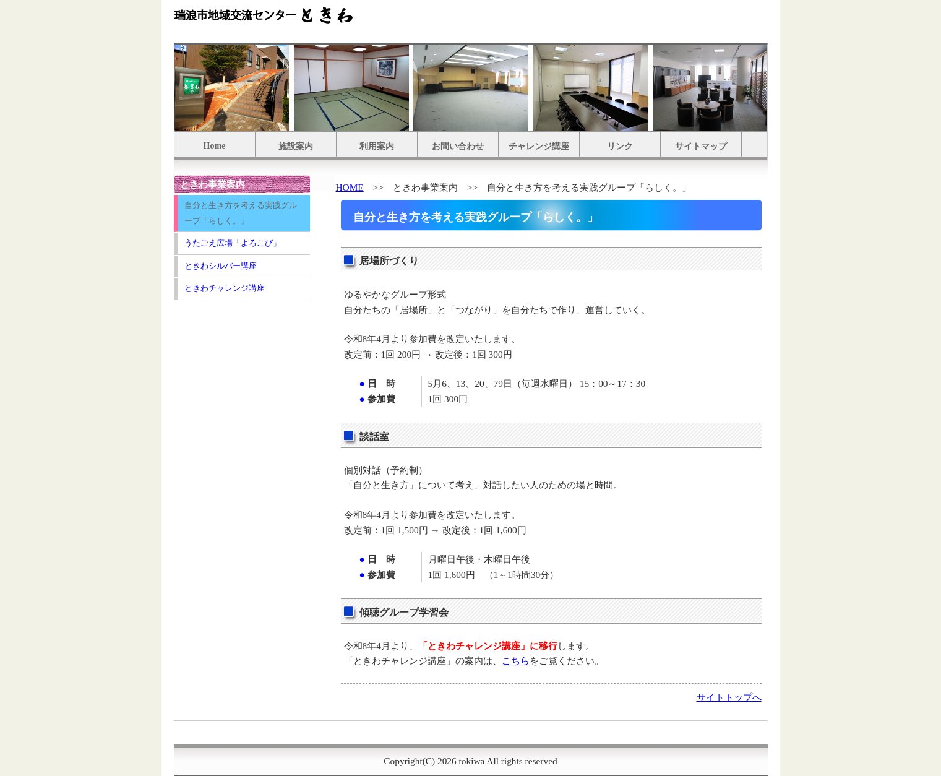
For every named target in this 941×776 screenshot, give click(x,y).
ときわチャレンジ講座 (224, 288)
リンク (620, 146)
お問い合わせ (458, 146)
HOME (350, 187)
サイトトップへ (729, 697)
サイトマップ (701, 146)
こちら (516, 660)
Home (215, 145)
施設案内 (295, 146)
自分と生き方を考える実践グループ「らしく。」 (240, 212)
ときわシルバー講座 (220, 265)
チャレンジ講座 (539, 146)
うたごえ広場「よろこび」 (232, 243)
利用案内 (376, 146)
